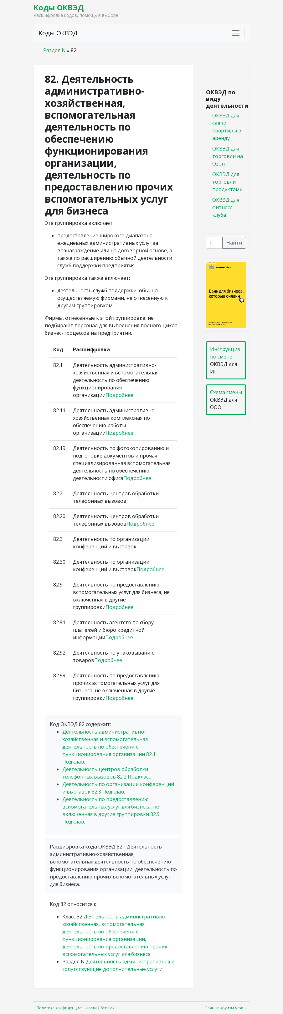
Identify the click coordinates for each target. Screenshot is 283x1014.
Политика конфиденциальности (67, 1008)
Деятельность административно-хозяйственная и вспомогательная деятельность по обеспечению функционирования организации (109, 746)
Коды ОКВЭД (58, 7)
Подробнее (119, 395)
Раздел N (54, 50)
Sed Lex (107, 1008)
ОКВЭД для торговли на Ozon (227, 156)
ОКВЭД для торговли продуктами (227, 182)
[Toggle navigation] (235, 33)
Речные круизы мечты (225, 1008)
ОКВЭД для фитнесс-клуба (225, 207)
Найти (234, 242)
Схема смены (226, 392)
